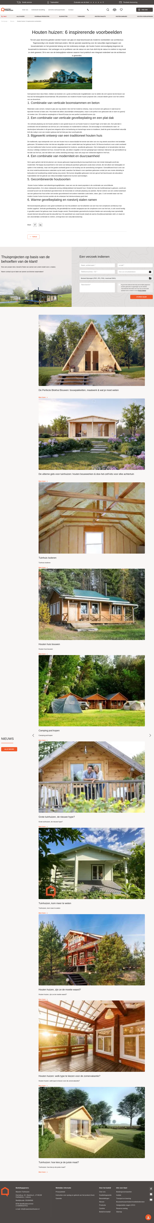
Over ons (25, 10)
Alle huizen (20, 16)
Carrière (102, 1208)
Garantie (59, 1198)
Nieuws (12, 21)
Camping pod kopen (49, 730)
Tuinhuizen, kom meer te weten (55, 903)
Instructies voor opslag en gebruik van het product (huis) (75, 1195)
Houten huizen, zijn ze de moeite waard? (60, 989)
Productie (102, 1205)
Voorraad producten (41, 16)
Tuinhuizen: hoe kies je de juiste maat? (59, 1162)
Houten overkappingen (145, 16)
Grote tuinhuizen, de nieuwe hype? (57, 817)
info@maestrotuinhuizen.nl (30, 1209)
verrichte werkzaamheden (56, 10)
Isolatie (118, 1195)
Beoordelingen (104, 1198)
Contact (70, 10)
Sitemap (119, 1212)
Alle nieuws (9, 749)
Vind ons (144, 9)
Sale (4, 16)
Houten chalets (100, 16)
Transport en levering (123, 1198)
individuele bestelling (38, 10)
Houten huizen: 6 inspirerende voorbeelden (29, 21)
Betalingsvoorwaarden (124, 1192)
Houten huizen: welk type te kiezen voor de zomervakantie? (69, 1076)
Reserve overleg (122, 1208)
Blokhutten (63, 16)
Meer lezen (42, 397)
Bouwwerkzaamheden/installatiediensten (130, 1202)
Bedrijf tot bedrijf (104, 1212)
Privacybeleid (60, 1192)
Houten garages (121, 16)
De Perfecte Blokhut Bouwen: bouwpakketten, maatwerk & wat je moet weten (79, 390)
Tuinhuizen (81, 16)
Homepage (4, 21)
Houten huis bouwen (49, 644)
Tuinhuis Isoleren (47, 558)
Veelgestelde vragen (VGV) (125, 1205)
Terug (34, 237)
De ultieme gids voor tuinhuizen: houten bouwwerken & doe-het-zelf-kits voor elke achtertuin (86, 474)
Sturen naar (141, 297)
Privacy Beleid (142, 290)
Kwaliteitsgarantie (105, 1195)
